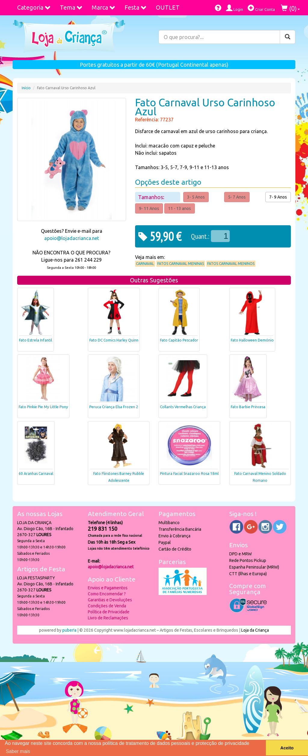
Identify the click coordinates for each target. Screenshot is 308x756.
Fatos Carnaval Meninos (230, 264)
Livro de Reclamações (108, 617)
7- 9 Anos (278, 197)
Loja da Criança (255, 630)
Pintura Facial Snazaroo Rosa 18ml (189, 473)
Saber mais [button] (18, 751)
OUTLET (168, 7)
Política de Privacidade (108, 611)
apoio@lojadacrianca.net (71, 238)
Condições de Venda (107, 605)
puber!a (69, 630)
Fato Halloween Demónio (252, 340)
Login (234, 8)
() (290, 8)
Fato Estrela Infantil (35, 340)
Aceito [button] (287, 747)
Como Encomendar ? (107, 593)
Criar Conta (261, 8)
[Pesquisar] (287, 37)
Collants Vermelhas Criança (183, 407)
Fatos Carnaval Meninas (180, 264)
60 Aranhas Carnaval (36, 473)
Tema (71, 7)
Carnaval (145, 264)
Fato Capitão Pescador (179, 340)
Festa (136, 7)
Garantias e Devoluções (110, 599)
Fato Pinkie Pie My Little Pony (43, 407)
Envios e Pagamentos (108, 587)
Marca (104, 7)
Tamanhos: (151, 197)
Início (26, 88)
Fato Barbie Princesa (248, 407)
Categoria (34, 7)
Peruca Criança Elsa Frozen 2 (113, 407)
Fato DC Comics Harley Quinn (113, 340)
